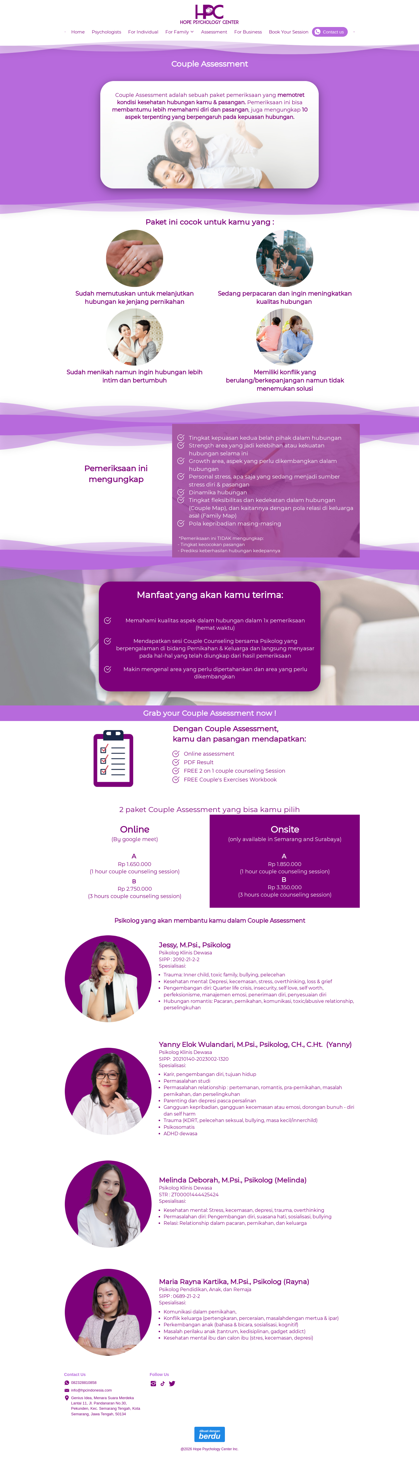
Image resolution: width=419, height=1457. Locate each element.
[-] (153, 1384)
